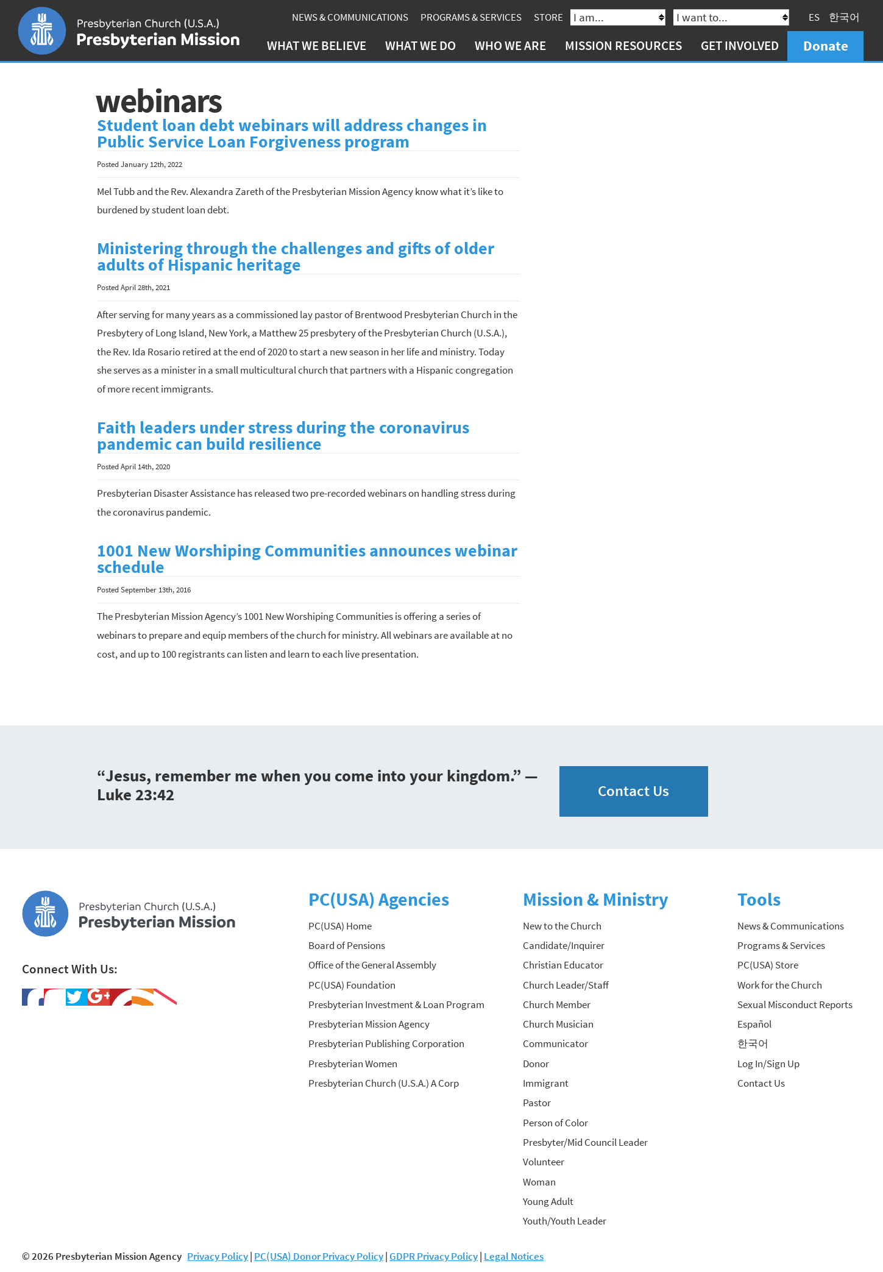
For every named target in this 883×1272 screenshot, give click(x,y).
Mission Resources (623, 45)
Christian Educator (563, 965)
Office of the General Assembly (372, 965)
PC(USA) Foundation (351, 985)
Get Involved (740, 45)
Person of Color (555, 1122)
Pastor (537, 1102)
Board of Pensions (346, 945)
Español (754, 1024)
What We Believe (316, 45)
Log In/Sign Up (768, 1063)
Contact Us (633, 790)
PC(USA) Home (340, 926)
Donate (825, 45)
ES (814, 17)
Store (548, 17)
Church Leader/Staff (566, 985)
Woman (539, 1182)
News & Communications (350, 17)
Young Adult (548, 1201)
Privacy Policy (217, 1256)
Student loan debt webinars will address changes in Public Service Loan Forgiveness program (292, 134)
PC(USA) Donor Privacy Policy (318, 1256)
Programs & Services (471, 17)
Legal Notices (514, 1256)
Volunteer (543, 1161)
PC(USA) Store (767, 965)
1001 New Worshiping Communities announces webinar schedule (307, 559)
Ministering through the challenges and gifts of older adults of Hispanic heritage (295, 257)
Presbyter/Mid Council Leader (585, 1142)
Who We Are (510, 45)
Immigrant (546, 1083)
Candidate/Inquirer (564, 945)
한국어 (844, 17)
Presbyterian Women (352, 1063)
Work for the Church (779, 985)
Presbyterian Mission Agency (369, 1024)
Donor (536, 1063)
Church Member (556, 1004)
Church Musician (558, 1024)
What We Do (420, 45)
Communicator (555, 1043)
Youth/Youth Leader (564, 1221)
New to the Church (562, 926)
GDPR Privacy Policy (433, 1256)
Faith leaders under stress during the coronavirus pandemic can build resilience (283, 436)
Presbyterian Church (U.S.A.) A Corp (383, 1083)
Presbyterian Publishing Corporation (386, 1043)
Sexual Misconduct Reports (795, 1004)
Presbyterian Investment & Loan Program (396, 1004)
